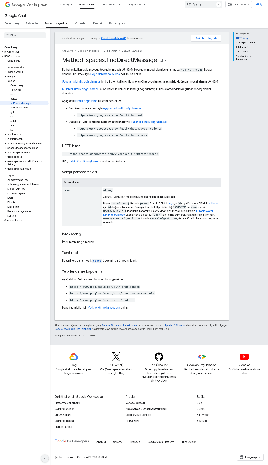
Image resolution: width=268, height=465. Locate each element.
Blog (199, 402)
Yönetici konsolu (135, 402)
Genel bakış (11, 23)
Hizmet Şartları (63, 426)
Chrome (118, 441)
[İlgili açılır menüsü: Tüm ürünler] (121, 4)
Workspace (29, 4)
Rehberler (32, 23)
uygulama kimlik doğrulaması (122, 108)
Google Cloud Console (138, 414)
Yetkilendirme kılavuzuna (104, 307)
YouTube (202, 420)
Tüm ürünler (109, 4)
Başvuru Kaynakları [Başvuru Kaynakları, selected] (56, 23)
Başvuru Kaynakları (132, 50)
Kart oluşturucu (118, 23)
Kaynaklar (135, 4)
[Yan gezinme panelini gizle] (45, 458)
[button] (24, 52)
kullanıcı (213, 203)
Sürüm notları (63, 414)
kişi (171, 203)
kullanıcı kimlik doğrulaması (149, 122)
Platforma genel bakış (67, 402)
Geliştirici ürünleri (64, 408)
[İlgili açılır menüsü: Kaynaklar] (145, 4)
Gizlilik (69, 457)
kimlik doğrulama (86, 101)
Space (97, 260)
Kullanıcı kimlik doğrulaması (80, 89)
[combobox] (203, 4)
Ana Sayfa (66, 4)
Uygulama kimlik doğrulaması (81, 81)
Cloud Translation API (113, 38)
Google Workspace (88, 50)
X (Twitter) (203, 414)
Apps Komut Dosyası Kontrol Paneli (146, 408)
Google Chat (15, 15)
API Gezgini (132, 420)
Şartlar (58, 457)
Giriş (259, 4)
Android (101, 441)
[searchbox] (25, 35)
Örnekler (81, 23)
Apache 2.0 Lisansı (175, 325)
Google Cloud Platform (161, 441)
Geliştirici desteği (64, 420)
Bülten (201, 408)
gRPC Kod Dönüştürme (83, 161)
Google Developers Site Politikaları (73, 328)
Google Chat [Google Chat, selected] (87, 4)
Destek (98, 23)
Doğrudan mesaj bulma (105, 74)
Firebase (135, 441)
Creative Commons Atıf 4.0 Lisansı (120, 325)
